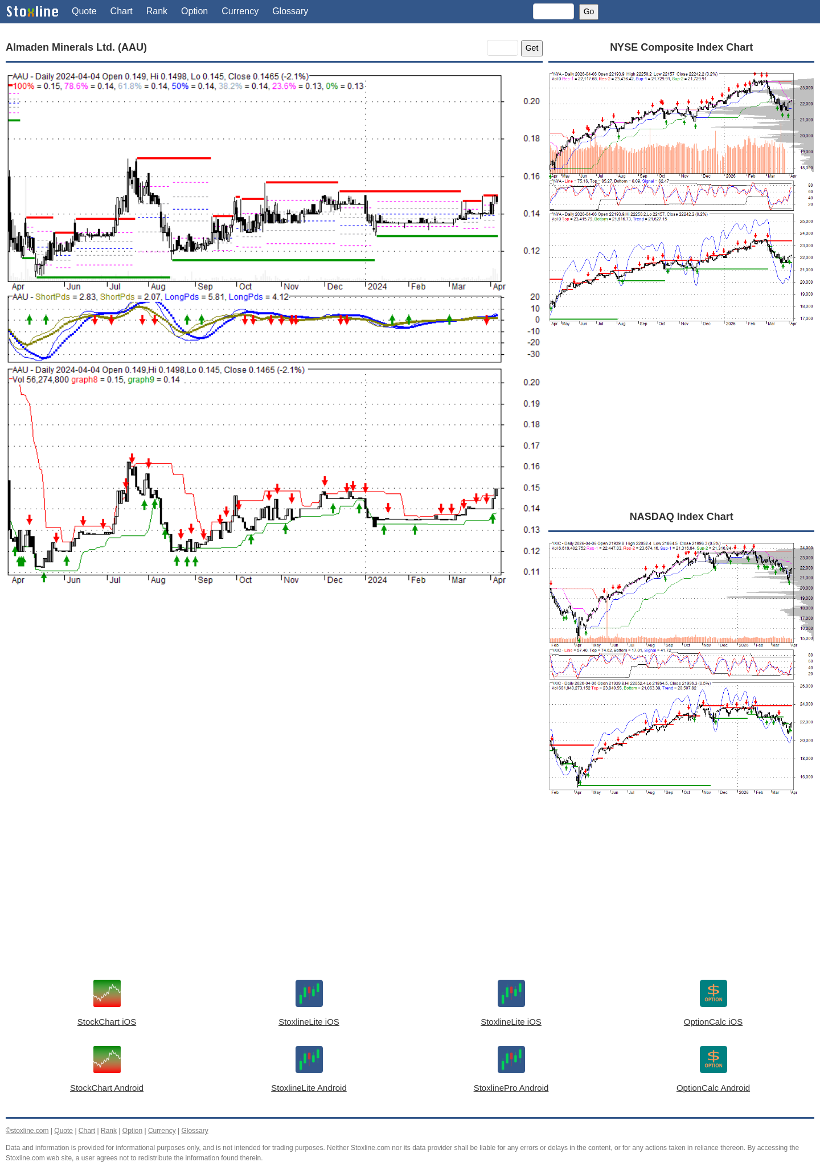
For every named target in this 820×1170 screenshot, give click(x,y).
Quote (84, 11)
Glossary (290, 11)
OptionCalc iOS (713, 1021)
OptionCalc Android (713, 1088)
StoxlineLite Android (309, 1088)
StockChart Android (107, 1088)
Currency (240, 11)
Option (194, 11)
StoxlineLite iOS (308, 1021)
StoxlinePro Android (511, 1088)
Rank (156, 11)
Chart (121, 11)
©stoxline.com (27, 1131)
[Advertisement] (274, 708)
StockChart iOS (106, 1021)
